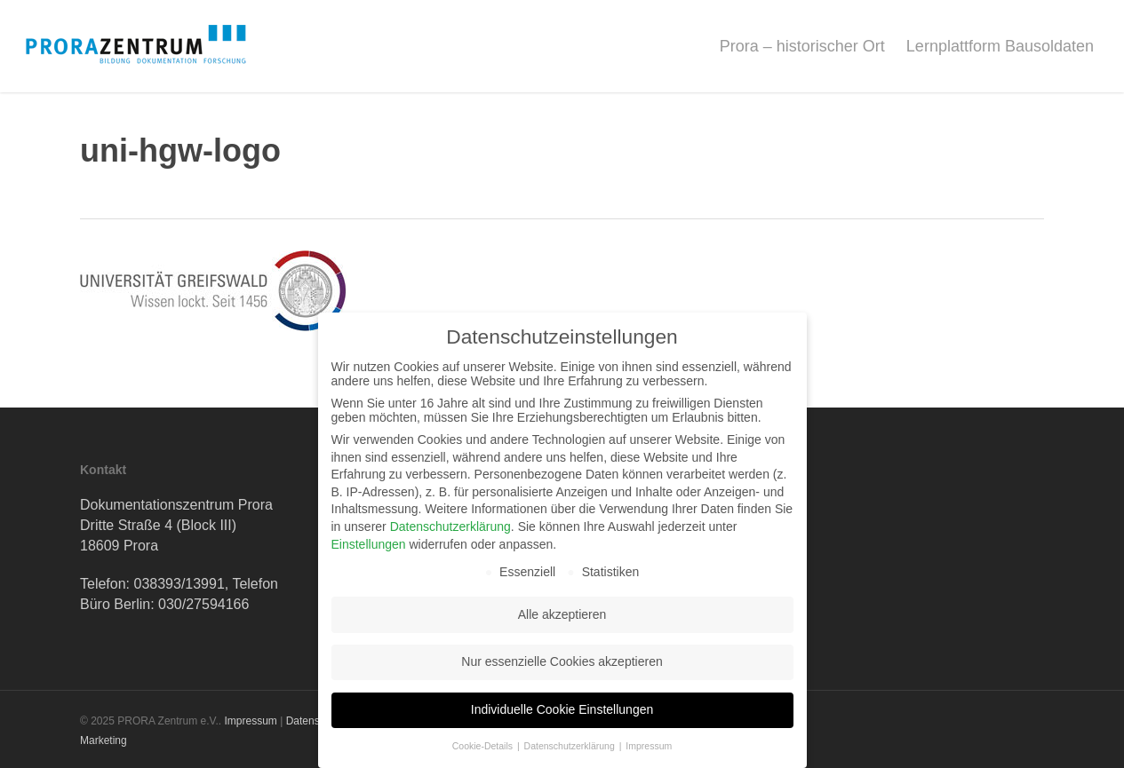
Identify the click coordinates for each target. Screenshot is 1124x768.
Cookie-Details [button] (483, 745)
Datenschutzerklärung (450, 526)
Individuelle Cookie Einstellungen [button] (562, 709)
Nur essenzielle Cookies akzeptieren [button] (561, 661)
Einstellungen (368, 544)
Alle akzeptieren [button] (562, 614)
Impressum (250, 721)
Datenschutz (316, 721)
